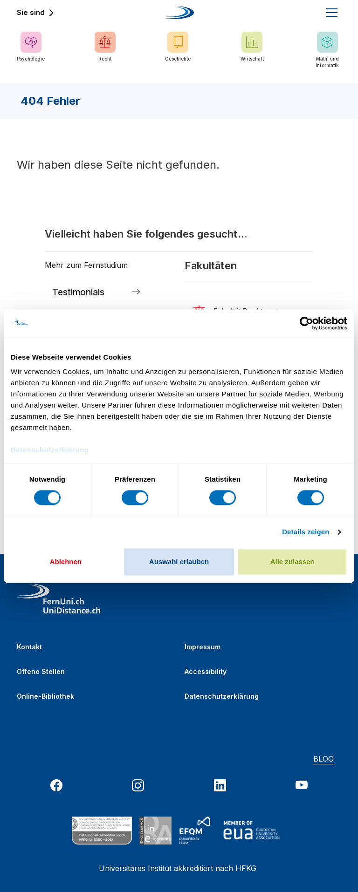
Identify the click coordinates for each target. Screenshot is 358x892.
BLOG (323, 758)
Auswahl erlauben (179, 561)
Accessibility (206, 671)
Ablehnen (66, 561)
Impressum (202, 647)
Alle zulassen (292, 561)
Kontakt (29, 647)
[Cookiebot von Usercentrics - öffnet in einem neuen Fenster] (306, 323)
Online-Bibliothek (45, 696)
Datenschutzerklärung (222, 696)
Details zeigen (305, 532)
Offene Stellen (41, 671)
